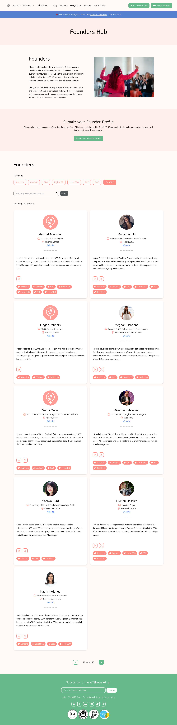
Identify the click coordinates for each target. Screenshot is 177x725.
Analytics (20, 182)
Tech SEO (110, 182)
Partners (64, 5)
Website (50, 245)
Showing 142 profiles (24, 203)
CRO (46, 182)
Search (64, 193)
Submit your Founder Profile (88, 138)
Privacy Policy (108, 697)
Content (34, 182)
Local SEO (74, 182)
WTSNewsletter (139, 5)
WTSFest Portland (98, 14)
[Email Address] (83, 690)
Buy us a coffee (161, 5)
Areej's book (75, 5)
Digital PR (58, 182)
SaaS (97, 182)
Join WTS (16, 5)
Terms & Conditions (91, 697)
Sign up (111, 690)
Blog (55, 5)
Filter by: (19, 176)
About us (87, 5)
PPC (87, 182)
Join (64, 697)
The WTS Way (100, 5)
